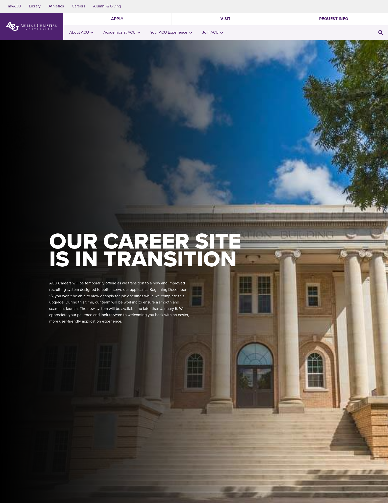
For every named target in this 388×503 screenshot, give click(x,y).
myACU (14, 6)
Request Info (333, 18)
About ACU (81, 32)
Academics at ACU (121, 32)
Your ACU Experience (171, 32)
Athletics (56, 6)
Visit (225, 18)
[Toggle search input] (380, 32)
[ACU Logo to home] (31, 26)
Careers (78, 6)
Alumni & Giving (107, 6)
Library (35, 6)
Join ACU (212, 32)
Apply (117, 18)
